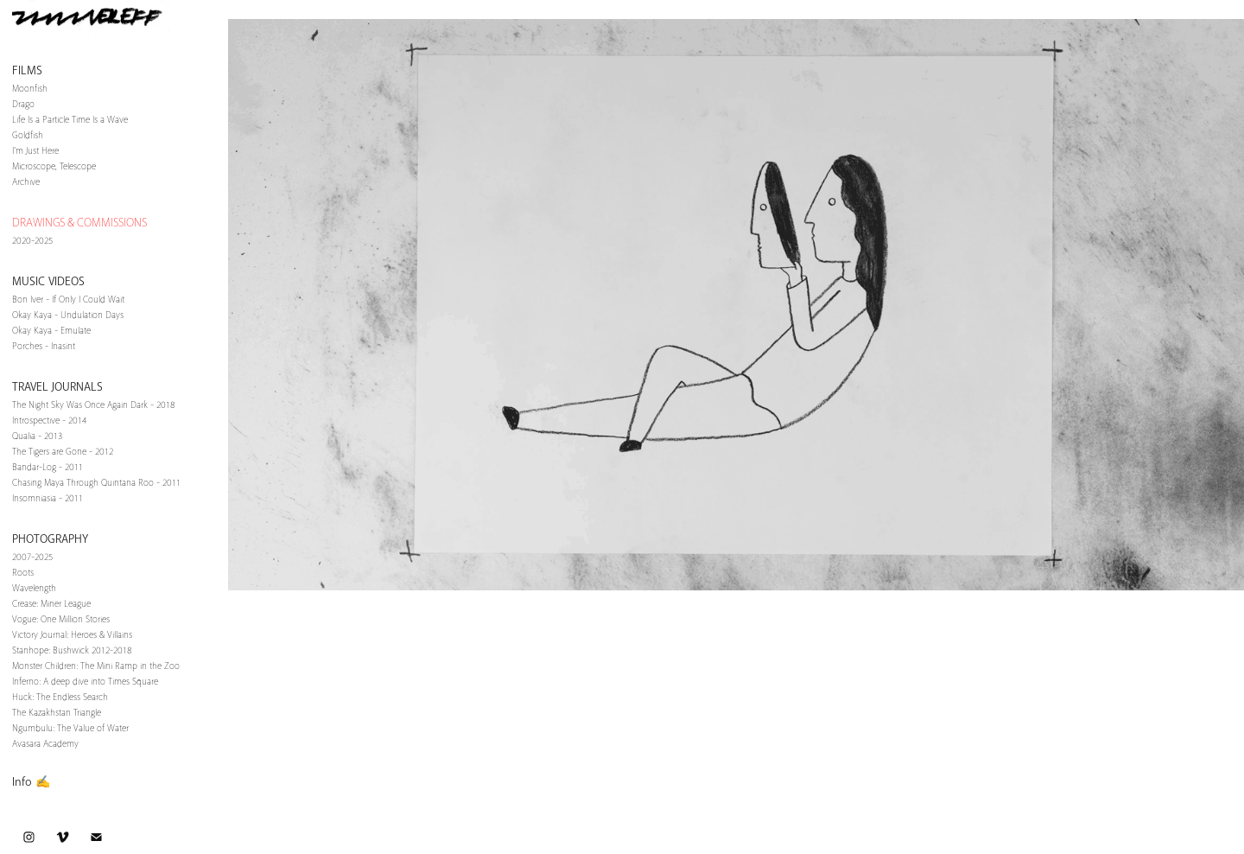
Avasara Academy (45, 743)
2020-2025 (32, 240)
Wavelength (34, 588)
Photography (50, 539)
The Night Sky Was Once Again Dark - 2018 (93, 405)
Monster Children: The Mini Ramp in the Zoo (96, 666)
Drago (23, 104)
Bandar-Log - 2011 (47, 467)
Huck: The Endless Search (60, 697)
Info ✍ (31, 781)
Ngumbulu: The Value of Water (70, 728)
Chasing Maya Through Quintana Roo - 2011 (96, 482)
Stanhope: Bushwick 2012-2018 (72, 650)
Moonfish (30, 88)
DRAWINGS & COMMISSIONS (79, 222)
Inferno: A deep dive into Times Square (85, 681)
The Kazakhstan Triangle (56, 712)
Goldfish (27, 135)
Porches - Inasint (43, 346)
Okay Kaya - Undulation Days (68, 315)
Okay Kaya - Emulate (51, 330)
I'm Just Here (35, 150)
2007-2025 (32, 557)
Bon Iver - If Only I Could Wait (68, 299)
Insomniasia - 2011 (47, 498)
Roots (23, 572)
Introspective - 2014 (49, 420)
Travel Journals (57, 386)
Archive (26, 182)
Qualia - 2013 (37, 436)
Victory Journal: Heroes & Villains (72, 634)
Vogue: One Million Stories (61, 619)
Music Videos (48, 281)
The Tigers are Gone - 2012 (62, 451)
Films (27, 70)
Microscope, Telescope (54, 166)
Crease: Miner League (51, 603)
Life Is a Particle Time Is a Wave (70, 119)
